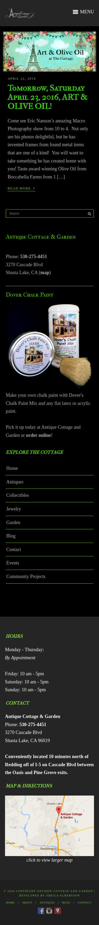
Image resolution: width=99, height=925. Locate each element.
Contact (13, 549)
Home (12, 468)
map (44, 272)
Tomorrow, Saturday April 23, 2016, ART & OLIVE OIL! (47, 97)
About (27, 902)
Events (12, 562)
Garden (13, 522)
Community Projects (26, 576)
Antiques (14, 482)
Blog (11, 535)
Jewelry (13, 509)
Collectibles (17, 495)
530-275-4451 (33, 256)
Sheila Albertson (63, 895)
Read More (21, 188)
